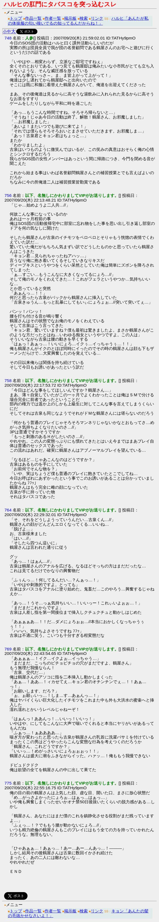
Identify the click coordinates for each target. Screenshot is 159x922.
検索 (84, 18)
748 (8, 38)
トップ (16, 18)
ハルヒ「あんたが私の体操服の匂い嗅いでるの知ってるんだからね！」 (78, 21)
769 (8, 649)
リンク (97, 18)
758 (8, 380)
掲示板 (70, 18)
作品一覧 (33, 18)
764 (8, 510)
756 (8, 195)
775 (8, 783)
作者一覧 (53, 18)
